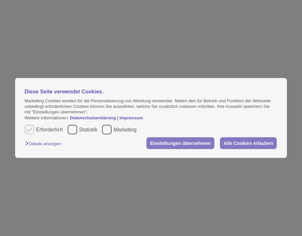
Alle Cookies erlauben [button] (248, 143)
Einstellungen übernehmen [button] (180, 143)
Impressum (131, 117)
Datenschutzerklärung (93, 117)
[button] (45, 144)
